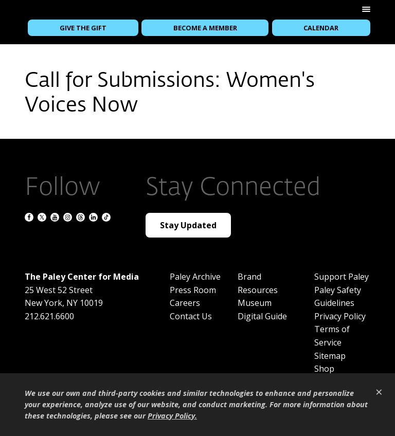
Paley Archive (195, 276)
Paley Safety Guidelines (337, 296)
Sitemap (330, 355)
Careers (185, 302)
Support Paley (341, 276)
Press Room (193, 290)
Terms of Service (332, 335)
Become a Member (205, 27)
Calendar (320, 27)
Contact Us (191, 316)
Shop (324, 368)
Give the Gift (83, 27)
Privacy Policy (340, 316)
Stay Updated (188, 225)
